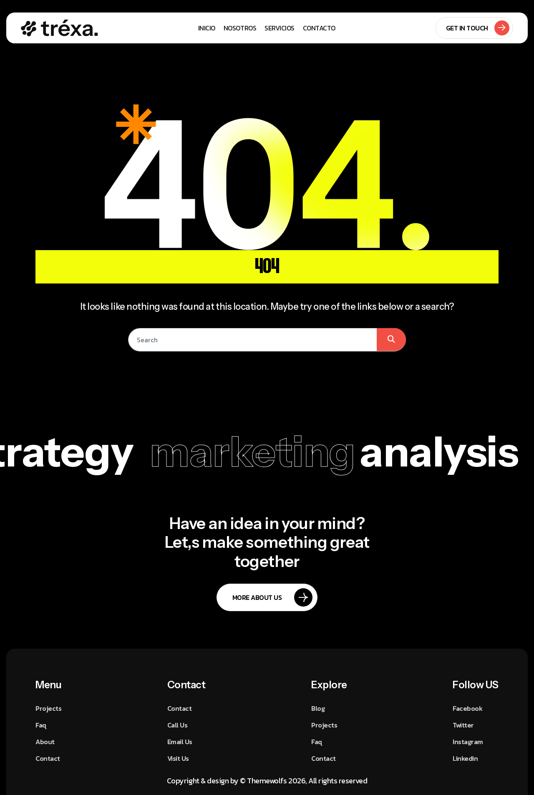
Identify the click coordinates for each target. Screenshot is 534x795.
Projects (48, 708)
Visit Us (178, 758)
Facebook (467, 708)
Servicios (279, 28)
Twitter (463, 725)
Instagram (468, 742)
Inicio (206, 28)
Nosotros (240, 28)
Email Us (179, 742)
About (45, 742)
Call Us (177, 725)
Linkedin (465, 758)
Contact (47, 758)
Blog (318, 708)
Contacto (319, 28)
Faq (40, 725)
